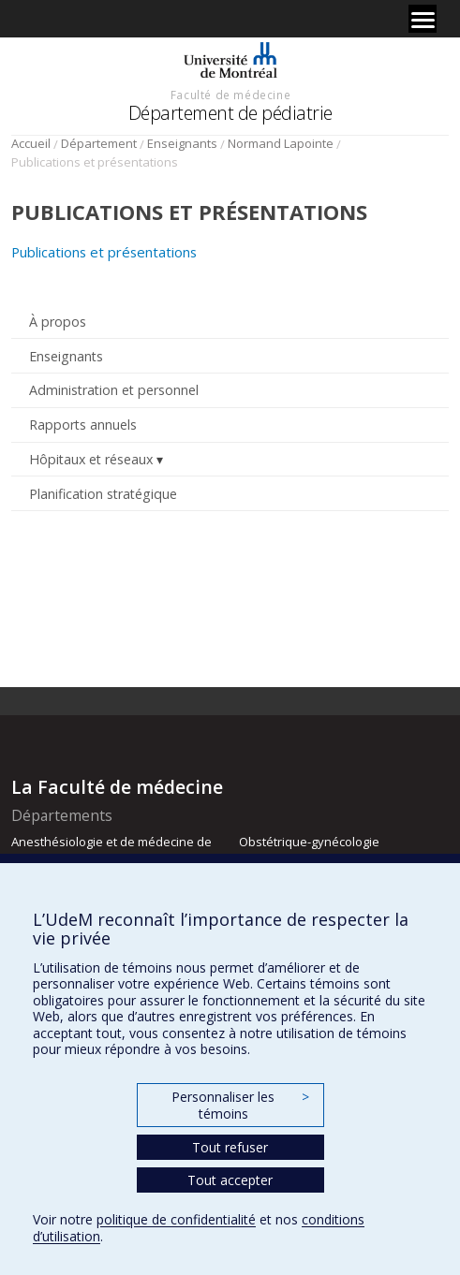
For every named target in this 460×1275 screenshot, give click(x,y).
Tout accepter (230, 1180)
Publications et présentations (104, 251)
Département (99, 143)
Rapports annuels (83, 424)
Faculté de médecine (230, 94)
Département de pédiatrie (230, 112)
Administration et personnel (114, 390)
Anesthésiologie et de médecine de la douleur (111, 850)
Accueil (31, 143)
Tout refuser (230, 1147)
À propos (57, 321)
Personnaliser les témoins (239, 1105)
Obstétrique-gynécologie (309, 841)
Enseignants (182, 143)
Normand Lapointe (281, 143)
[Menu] (422, 19)
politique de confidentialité (176, 1219)
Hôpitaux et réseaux (91, 459)
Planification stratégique (103, 494)
